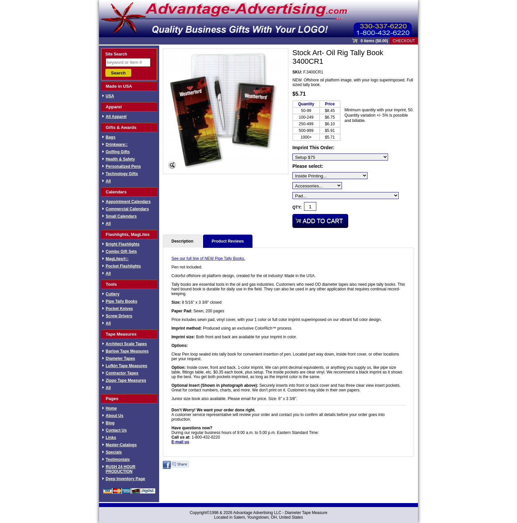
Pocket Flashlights (123, 266)
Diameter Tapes (120, 358)
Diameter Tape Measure (306, 512)
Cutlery (112, 294)
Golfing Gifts (118, 152)
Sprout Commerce (258, 18)
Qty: (297, 207)
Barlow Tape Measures (127, 351)
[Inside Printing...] (329, 175)
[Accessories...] (317, 185)
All (108, 181)
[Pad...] (345, 195)
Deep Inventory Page (125, 478)
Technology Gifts (122, 173)
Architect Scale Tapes (126, 344)
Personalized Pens (123, 166)
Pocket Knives (119, 308)
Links (111, 437)
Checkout (404, 41)
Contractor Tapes (122, 373)
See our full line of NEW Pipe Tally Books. (208, 258)
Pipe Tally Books (121, 301)
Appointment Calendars (128, 201)
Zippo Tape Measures (126, 380)
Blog (110, 423)
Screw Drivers (119, 316)
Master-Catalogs (121, 445)
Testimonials (118, 459)
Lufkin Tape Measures (126, 366)
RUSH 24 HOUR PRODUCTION (120, 469)
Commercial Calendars (127, 209)
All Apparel (116, 116)
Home (111, 408)
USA (110, 96)
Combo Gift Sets (121, 251)
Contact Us (116, 430)
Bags (110, 137)
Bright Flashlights (123, 244)
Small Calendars (121, 216)
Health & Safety (120, 159)
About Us (114, 415)
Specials (114, 452)
